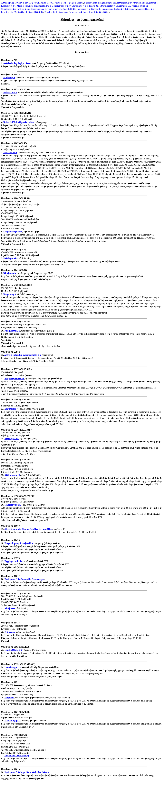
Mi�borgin (34, 3)
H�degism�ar (124, 3)
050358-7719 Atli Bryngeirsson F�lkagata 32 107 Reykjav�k (16, 434)
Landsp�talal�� (146, 9)
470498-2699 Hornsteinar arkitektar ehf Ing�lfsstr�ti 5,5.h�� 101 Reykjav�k (20, 254)
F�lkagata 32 (91, 6)
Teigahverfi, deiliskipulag (55, 12)
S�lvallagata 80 (107, 6)
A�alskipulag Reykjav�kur (14, 3)
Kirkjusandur (138, 3)
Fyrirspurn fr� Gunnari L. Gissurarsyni (95, 9)
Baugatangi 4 (152, 3)
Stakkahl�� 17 (35, 12)
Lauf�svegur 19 (8, 12)
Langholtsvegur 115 (107, 3)
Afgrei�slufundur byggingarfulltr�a (34, 6)
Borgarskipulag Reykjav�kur (44, 9)
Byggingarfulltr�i (67, 9)
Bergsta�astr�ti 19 (61, 6)
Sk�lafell (22, 12)
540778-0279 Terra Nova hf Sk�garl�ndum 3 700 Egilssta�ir (18, 500)
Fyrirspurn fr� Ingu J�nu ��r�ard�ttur (89, 12)
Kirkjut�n (119, 9)
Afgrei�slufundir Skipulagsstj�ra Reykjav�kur (28, 529)
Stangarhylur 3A (123, 6)
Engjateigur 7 (78, 6)
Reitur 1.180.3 (46, 3)
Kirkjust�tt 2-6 (8, 6)
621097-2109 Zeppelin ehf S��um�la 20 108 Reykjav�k (16, 716)
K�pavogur (130, 9)
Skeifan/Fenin (90, 3)
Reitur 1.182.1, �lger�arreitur (68, 3)
